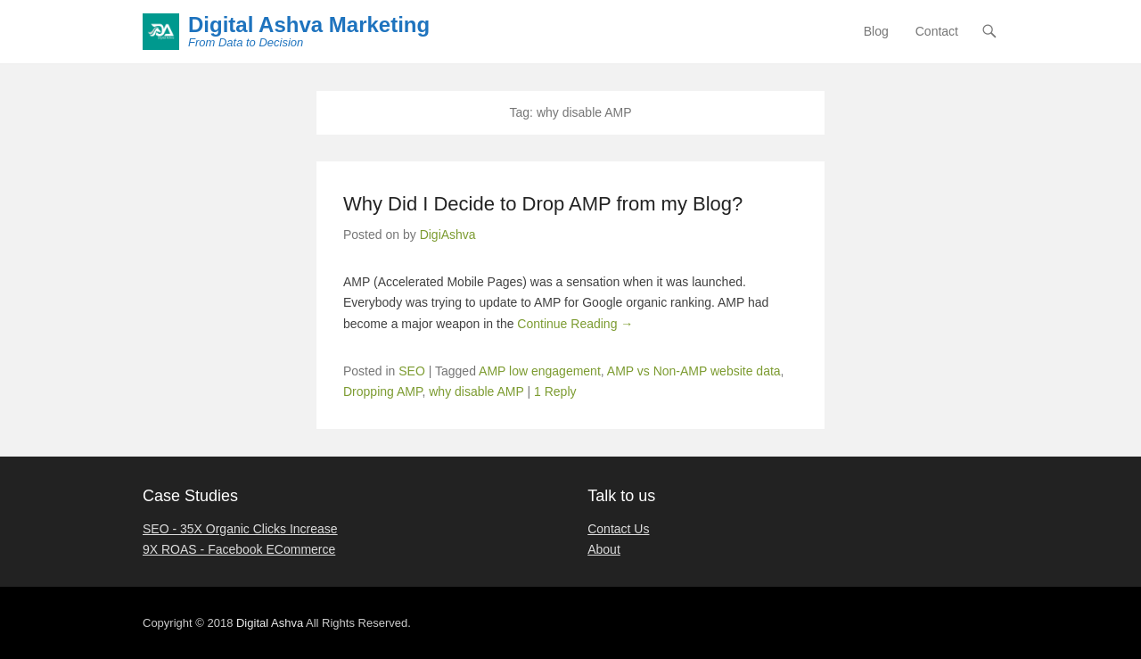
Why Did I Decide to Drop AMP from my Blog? (543, 204)
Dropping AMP (382, 391)
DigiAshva (448, 234)
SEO (411, 371)
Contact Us (618, 529)
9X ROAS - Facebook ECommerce (239, 549)
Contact (936, 31)
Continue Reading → (575, 324)
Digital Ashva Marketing (309, 24)
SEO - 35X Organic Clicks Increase (240, 529)
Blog (876, 31)
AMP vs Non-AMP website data (694, 371)
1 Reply (555, 391)
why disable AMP (476, 391)
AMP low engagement (540, 371)
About (603, 549)
